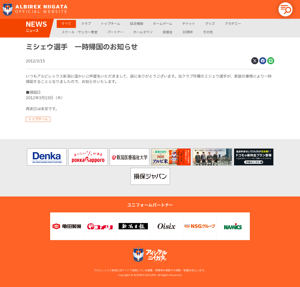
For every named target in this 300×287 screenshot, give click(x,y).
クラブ (86, 23)
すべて (66, 23)
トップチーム (110, 23)
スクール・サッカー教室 (79, 32)
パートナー (115, 32)
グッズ (210, 23)
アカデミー (233, 23)
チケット (188, 23)
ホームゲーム (162, 23)
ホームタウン (143, 32)
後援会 (167, 32)
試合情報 (136, 23)
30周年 (187, 32)
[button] (285, 9)
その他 (208, 32)
